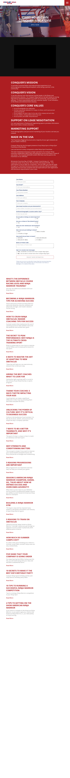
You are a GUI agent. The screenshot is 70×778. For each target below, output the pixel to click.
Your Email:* (19, 184)
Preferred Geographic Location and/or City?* (29, 211)
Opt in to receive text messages (25, 250)
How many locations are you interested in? (28, 206)
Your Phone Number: (22, 190)
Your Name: (19, 179)
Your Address (20, 195)
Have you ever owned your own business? (28, 225)
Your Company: (20, 201)
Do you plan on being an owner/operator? (28, 217)
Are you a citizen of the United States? (27, 221)
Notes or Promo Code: (22, 242)
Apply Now (35, 25)
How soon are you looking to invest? (26, 230)
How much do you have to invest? (25, 236)
